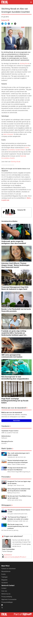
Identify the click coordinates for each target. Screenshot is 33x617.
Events (3, 574)
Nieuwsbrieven (5, 571)
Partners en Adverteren (8, 568)
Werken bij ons (5, 594)
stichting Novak (24, 63)
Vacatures (5, 426)
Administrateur (6, 436)
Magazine (4, 580)
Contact (3, 588)
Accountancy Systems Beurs (16, 150)
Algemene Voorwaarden (8, 599)
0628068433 (8, 555)
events (27, 147)
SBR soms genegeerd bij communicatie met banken (11, 356)
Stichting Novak (15, 161)
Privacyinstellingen (7, 602)
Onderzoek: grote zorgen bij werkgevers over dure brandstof (13, 242)
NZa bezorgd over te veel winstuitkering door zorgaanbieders (15, 378)
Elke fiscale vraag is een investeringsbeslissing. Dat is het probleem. (18, 526)
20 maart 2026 (6, 395)
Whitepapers (6, 505)
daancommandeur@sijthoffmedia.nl (15, 557)
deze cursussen (8, 134)
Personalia (5, 477)
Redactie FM (5, 20)
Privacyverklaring (6, 596)
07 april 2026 (5, 328)
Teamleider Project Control (9, 431)
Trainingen (4, 577)
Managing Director (7, 441)
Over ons (4, 591)
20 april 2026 (5, 238)
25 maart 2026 (6, 352)
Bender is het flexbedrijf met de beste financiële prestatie (16, 310)
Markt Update (6, 448)
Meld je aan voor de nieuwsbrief (13, 408)
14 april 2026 (5, 306)
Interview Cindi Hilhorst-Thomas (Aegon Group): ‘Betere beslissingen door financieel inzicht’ (15, 265)
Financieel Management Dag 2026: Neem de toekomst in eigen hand (15, 288)
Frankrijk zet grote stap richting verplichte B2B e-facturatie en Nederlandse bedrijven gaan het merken (13, 333)
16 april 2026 (5, 260)
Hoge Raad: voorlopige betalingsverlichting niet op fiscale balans (14, 401)
